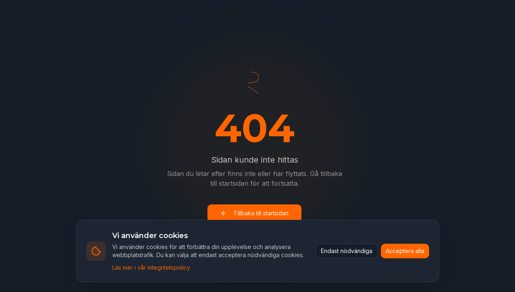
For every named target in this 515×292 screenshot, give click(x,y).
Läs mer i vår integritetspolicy (151, 267)
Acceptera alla (405, 250)
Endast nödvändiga (346, 250)
